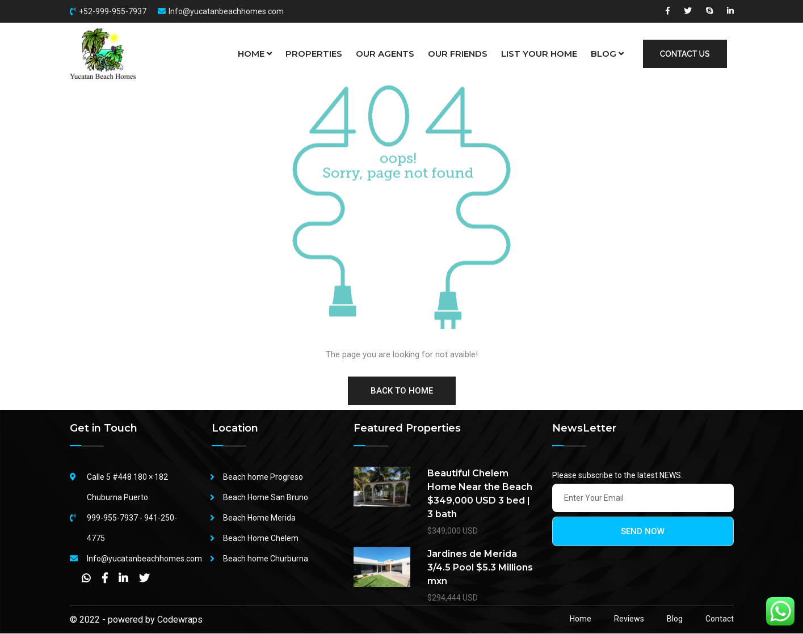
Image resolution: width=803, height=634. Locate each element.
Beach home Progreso (263, 477)
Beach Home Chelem (261, 538)
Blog (675, 619)
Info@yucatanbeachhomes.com (226, 11)
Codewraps (180, 620)
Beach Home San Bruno (265, 497)
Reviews (629, 619)
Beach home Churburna (265, 559)
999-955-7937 (112, 518)
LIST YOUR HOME (539, 53)
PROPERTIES (313, 53)
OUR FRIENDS (457, 53)
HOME (255, 53)
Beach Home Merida (259, 518)
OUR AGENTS (385, 53)
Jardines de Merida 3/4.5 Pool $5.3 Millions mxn (480, 568)
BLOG (607, 53)
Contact (719, 619)
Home (580, 619)
